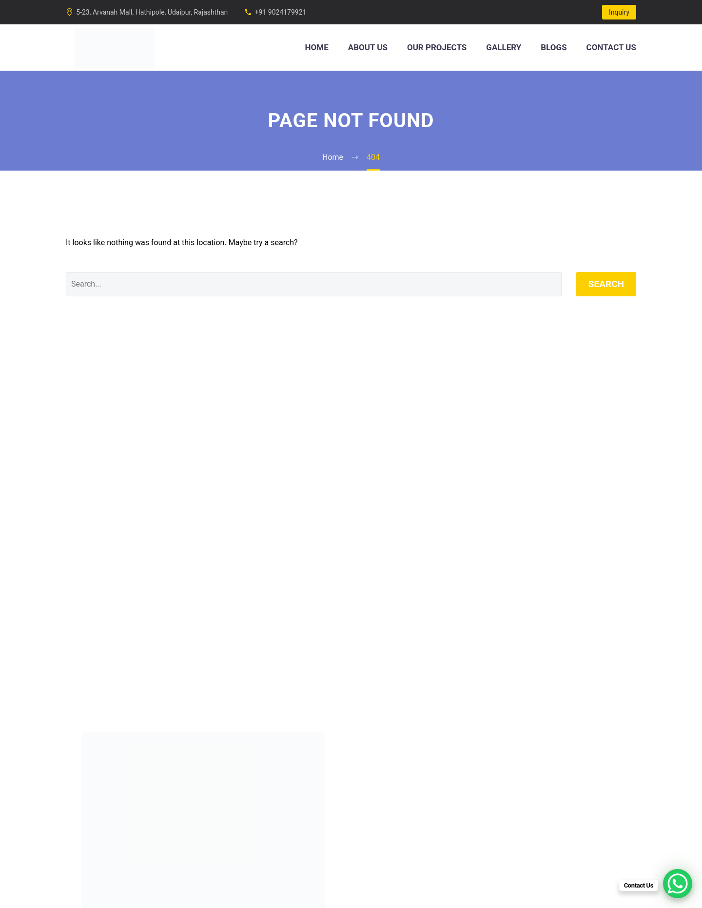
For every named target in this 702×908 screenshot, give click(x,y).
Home (317, 47)
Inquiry (619, 12)
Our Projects (437, 47)
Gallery (503, 47)
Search (606, 284)
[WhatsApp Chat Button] (677, 883)
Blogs (553, 47)
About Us (368, 47)
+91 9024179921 (281, 12)
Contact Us (611, 47)
